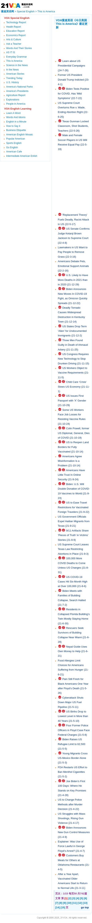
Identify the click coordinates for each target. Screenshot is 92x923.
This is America (46, 11)
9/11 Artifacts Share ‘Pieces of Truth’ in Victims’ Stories (73, 535)
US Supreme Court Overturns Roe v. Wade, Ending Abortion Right (71, 107)
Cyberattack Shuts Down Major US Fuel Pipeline (70, 702)
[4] (77, 898)
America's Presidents (17, 91)
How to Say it (13, 126)
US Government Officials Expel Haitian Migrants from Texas (74, 521)
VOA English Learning (17, 108)
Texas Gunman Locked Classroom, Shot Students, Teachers (73, 126)
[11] (74, 902)
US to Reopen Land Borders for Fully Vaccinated (73, 447)
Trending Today (14, 78)
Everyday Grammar (16, 56)
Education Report (15, 31)
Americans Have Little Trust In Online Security (71, 475)
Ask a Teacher (13, 43)
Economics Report (16, 35)
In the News (12, 69)
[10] (69, 902)
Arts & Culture (13, 39)
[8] (60, 902)
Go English (12, 147)
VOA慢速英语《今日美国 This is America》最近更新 (71, 24)
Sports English (13, 143)
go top (85, 907)
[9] (64, 902)
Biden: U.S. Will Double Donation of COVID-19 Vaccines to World (74, 489)
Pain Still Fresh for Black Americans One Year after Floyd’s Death (73, 684)
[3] (73, 898)
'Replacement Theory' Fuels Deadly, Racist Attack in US (73, 219)
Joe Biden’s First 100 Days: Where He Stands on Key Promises (72, 786)
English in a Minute (16, 121)
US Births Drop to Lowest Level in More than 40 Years (73, 716)
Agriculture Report (15, 95)
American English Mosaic (19, 134)
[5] (81, 898)
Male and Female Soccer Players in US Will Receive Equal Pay (72, 140)
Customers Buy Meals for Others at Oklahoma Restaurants (71, 860)
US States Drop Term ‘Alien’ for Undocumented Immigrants (72, 331)
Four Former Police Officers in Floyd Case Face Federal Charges (74, 730)
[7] (56, 902)
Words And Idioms (15, 117)
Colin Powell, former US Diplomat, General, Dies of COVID (74, 433)
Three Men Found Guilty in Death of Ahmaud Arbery (73, 345)
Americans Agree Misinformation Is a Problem (70, 461)
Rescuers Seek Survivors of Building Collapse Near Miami (71, 633)
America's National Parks (19, 86)
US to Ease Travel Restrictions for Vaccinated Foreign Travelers (73, 507)
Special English (26, 11)
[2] (70, 898)
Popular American (15, 138)
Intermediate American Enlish (21, 156)
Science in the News (17, 65)
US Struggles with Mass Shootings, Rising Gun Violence (71, 818)
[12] (79, 902)
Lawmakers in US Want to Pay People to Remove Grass (73, 252)
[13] (85, 902)
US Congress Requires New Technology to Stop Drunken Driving (73, 359)
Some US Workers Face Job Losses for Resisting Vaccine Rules (71, 414)
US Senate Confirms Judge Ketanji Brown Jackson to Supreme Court (74, 233)
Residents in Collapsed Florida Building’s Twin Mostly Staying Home (74, 614)
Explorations (12, 99)
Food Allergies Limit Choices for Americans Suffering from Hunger (71, 665)
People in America (15, 103)
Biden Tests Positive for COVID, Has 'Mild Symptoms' (73, 93)
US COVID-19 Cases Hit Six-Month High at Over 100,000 (72, 582)
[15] (63, 907)
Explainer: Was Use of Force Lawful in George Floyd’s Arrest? (71, 846)
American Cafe (14, 151)
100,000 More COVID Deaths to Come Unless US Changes (71, 563)
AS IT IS (10, 52)
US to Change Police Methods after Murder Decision (70, 804)
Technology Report (16, 22)
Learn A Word (13, 113)
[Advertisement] (73, 41)
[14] (57, 907)
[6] (85, 898)
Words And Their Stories (19, 48)
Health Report (13, 26)
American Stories (15, 73)
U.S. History (12, 82)
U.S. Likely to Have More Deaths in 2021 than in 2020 (73, 280)
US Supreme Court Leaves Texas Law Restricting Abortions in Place (73, 549)
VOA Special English (16, 17)
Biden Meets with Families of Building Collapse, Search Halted (72, 595)
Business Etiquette (16, 130)
